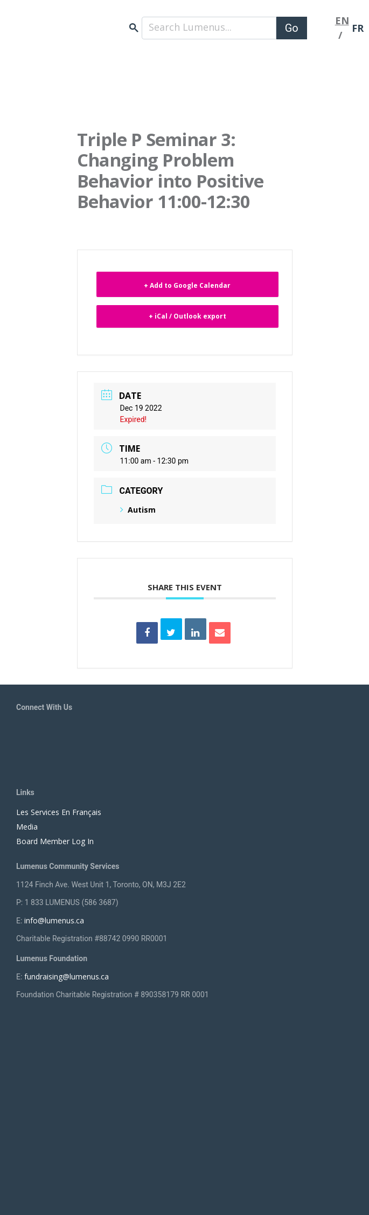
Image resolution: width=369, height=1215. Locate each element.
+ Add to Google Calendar (187, 285)
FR (358, 28)
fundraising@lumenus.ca (66, 976)
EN (342, 20)
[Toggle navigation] (321, 28)
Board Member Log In (55, 841)
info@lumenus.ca (54, 920)
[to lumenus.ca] (81, 22)
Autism (138, 510)
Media (27, 826)
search (133, 27)
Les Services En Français (58, 812)
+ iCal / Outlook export (187, 316)
